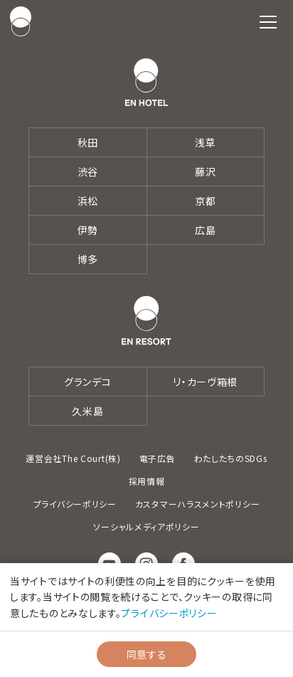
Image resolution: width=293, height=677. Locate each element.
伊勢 (88, 230)
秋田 (88, 142)
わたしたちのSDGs (230, 458)
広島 (205, 230)
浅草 (205, 142)
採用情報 (147, 481)
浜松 (88, 201)
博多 (88, 259)
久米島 (87, 411)
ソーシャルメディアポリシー (146, 526)
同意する (146, 654)
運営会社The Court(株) (73, 458)
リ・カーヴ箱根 (205, 381)
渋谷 (88, 171)
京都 (205, 201)
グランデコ (88, 381)
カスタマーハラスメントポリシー (197, 504)
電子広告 (157, 458)
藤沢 (205, 171)
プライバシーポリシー (75, 504)
